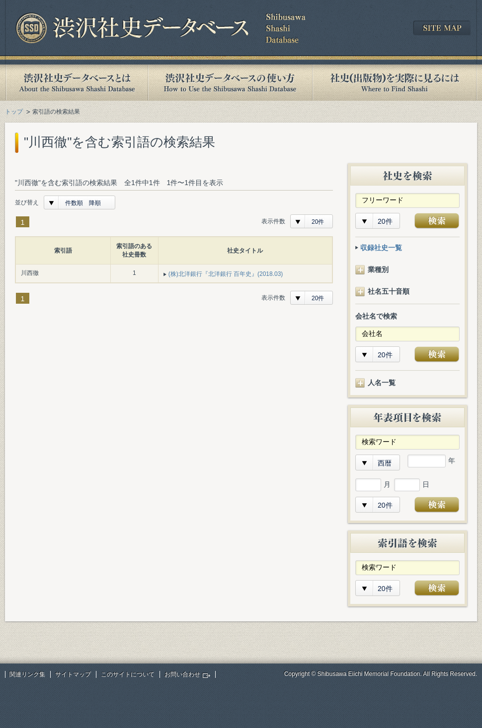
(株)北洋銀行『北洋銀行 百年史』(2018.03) (225, 273)
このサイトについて (128, 674)
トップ (14, 111)
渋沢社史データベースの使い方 (230, 83)
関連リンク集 (27, 674)
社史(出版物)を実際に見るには (394, 83)
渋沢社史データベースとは (76, 83)
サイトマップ (73, 674)
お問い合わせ (182, 674)
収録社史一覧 (381, 248)
